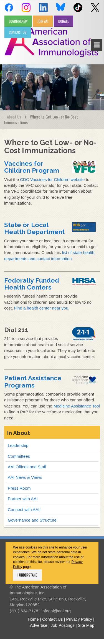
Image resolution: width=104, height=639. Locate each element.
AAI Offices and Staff (27, 466)
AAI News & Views (25, 477)
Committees (19, 456)
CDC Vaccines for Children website (52, 179)
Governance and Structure (32, 520)
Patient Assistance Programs (33, 381)
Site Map (86, 625)
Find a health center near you (41, 308)
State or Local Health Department (34, 228)
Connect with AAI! (24, 509)
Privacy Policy (79, 619)
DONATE (63, 21)
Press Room (19, 488)
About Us (14, 117)
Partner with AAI (23, 498)
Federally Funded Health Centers (31, 283)
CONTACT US (18, 32)
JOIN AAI (42, 21)
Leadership (18, 445)
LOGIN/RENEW (18, 21)
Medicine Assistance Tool (77, 406)
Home (33, 619)
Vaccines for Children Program (31, 167)
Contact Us (52, 619)
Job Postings (63, 625)
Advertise (38, 625)
